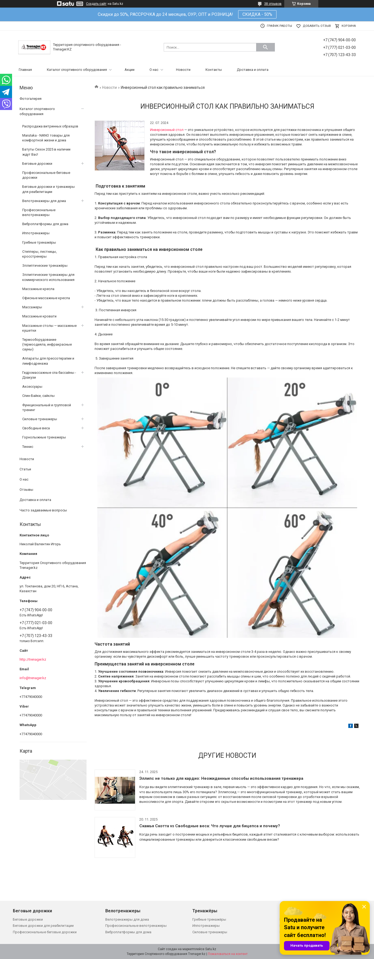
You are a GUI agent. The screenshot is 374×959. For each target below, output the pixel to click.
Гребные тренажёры (39, 242)
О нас (153, 70)
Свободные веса (36, 428)
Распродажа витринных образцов (50, 126)
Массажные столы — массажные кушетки (49, 328)
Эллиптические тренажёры (45, 265)
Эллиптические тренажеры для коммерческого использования (48, 277)
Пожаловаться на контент (228, 954)
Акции (129, 70)
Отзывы (26, 490)
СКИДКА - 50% (257, 14)
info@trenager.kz (33, 678)
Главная (25, 70)
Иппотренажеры (36, 233)
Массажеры (32, 307)
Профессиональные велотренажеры (38, 212)
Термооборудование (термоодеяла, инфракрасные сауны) (47, 344)
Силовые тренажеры (39, 419)
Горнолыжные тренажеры (44, 437)
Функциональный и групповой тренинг (46, 407)
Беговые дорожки (37, 164)
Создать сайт (96, 4)
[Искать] (265, 47)
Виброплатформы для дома (45, 224)
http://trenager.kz (33, 659)
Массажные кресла (38, 289)
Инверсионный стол (167, 130)
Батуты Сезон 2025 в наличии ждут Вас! (46, 151)
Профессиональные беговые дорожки (46, 175)
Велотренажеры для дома (44, 201)
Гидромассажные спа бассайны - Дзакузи (49, 375)
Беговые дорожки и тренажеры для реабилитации (48, 189)
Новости (183, 70)
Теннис (27, 447)
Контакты (213, 70)
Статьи (25, 469)
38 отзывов (273, 4)
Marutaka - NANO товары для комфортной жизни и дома (46, 137)
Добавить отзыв (317, 26)
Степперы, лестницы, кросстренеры (39, 254)
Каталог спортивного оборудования (77, 70)
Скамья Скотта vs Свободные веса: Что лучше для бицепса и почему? (209, 825)
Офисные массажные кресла (46, 298)
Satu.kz (210, 949)
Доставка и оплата (252, 70)
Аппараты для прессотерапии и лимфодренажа (48, 360)
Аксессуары (32, 387)
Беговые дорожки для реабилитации (43, 926)
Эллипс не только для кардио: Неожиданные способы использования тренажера (221, 778)
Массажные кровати (39, 316)
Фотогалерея (31, 99)
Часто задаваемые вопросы (43, 510)
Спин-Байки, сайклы (38, 396)
